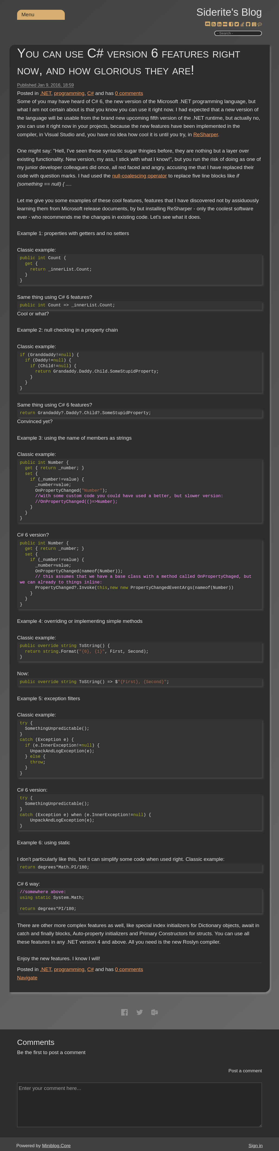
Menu (27, 14)
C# (90, 93)
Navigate (27, 978)
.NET (45, 93)
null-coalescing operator (139, 176)
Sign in (256, 1145)
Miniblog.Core (56, 1145)
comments (129, 93)
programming (69, 93)
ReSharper (205, 134)
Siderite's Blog (229, 12)
